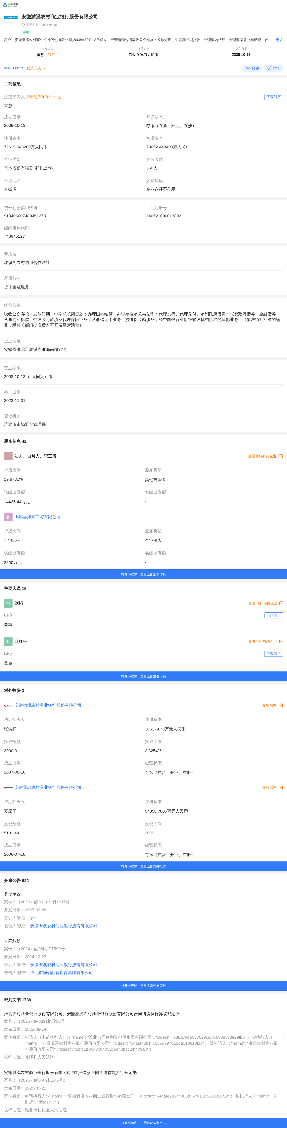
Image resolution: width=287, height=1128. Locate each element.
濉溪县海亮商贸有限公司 (38, 517)
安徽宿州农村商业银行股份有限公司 (48, 705)
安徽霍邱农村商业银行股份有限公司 (48, 787)
